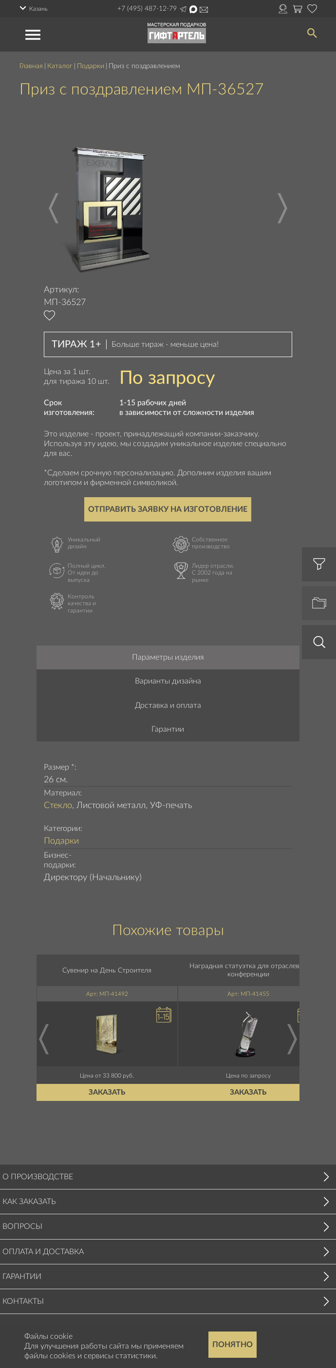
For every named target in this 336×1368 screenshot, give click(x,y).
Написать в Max (193, 9)
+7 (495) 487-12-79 (147, 8)
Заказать (107, 1092)
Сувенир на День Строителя (107, 970)
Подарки (90, 66)
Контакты (23, 1301)
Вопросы (22, 1226)
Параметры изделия (168, 657)
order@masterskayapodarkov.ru (204, 10)
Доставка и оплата (168, 705)
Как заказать (29, 1202)
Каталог (60, 66)
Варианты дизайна (168, 681)
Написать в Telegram (183, 9)
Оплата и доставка (43, 1252)
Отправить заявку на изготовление (167, 509)
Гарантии (167, 729)
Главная (31, 66)
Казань (38, 9)
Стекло (58, 805)
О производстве (37, 1177)
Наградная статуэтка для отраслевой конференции (248, 970)
